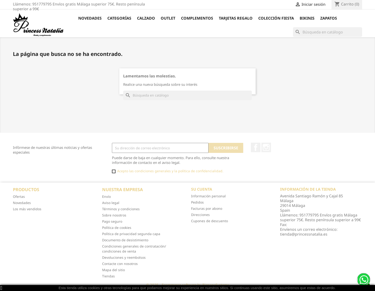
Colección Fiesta (276, 18)
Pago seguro (112, 221)
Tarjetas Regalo (236, 18)
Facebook (255, 147)
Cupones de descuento (209, 221)
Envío (106, 196)
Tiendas (108, 276)
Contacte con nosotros (120, 263)
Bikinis (307, 18)
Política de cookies (116, 227)
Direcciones (200, 214)
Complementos (197, 18)
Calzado (146, 18)
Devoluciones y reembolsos (124, 257)
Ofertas (19, 196)
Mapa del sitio (113, 270)
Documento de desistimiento (125, 240)
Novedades (90, 18)
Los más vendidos (27, 209)
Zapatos (328, 18)
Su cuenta (201, 189)
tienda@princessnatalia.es (303, 234)
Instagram (266, 147)
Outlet (168, 18)
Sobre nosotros (114, 215)
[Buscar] (327, 32)
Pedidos (197, 202)
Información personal (208, 196)
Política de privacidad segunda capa (131, 234)
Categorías (119, 18)
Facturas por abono (206, 208)
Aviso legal (110, 202)
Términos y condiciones (121, 209)
